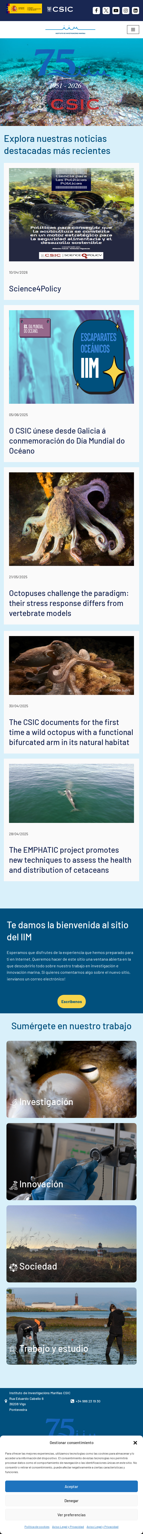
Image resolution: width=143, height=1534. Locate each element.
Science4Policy (35, 288)
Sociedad (38, 1265)
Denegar (71, 1500)
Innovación (41, 1183)
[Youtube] (116, 10)
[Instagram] (125, 10)
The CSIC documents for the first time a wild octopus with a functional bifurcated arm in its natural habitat (71, 732)
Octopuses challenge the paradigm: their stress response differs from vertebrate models (69, 603)
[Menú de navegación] (133, 29)
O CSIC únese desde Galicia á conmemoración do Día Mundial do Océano (67, 440)
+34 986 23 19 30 (88, 1401)
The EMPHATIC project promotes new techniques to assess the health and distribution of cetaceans (70, 859)
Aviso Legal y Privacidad (68, 1526)
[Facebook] (96, 10)
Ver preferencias (71, 1514)
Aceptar (71, 1486)
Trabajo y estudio (53, 1348)
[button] (135, 1442)
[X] (106, 10)
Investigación (46, 1101)
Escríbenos (71, 1001)
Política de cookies (36, 1526)
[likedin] (135, 10)
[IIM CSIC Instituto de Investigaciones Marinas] (72, 30)
